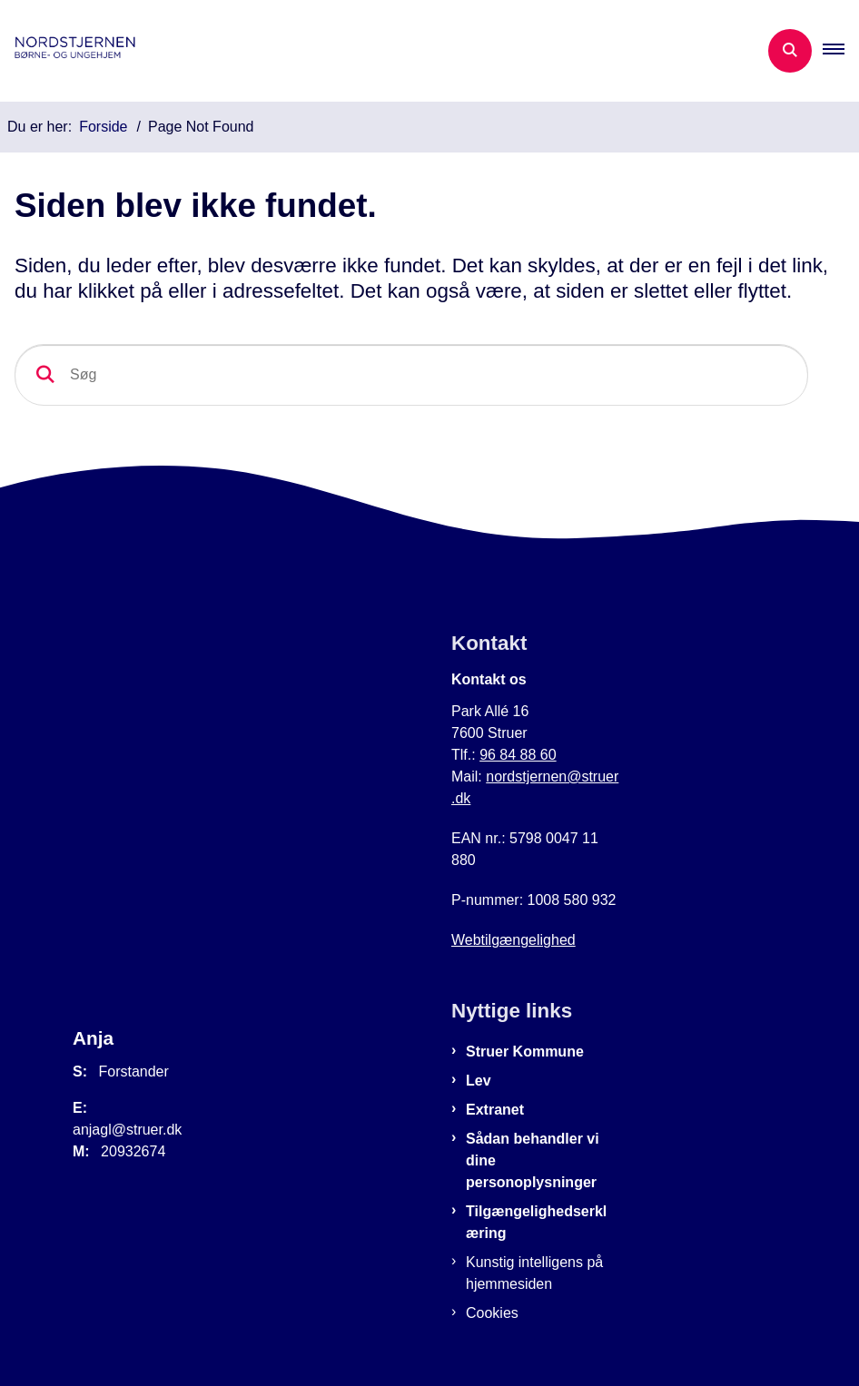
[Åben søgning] (790, 51)
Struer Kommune (525, 1051)
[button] (841, 50)
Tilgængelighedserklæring (536, 1222)
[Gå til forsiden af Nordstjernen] (78, 51)
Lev (478, 1080)
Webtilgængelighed (513, 940)
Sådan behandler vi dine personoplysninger (532, 1160)
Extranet (495, 1109)
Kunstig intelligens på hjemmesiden (534, 1273)
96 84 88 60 (518, 754)
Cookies (492, 1313)
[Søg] (411, 375)
